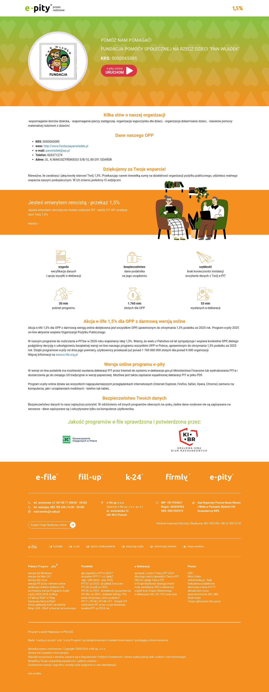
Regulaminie (88, 657)
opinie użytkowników (102, 546)
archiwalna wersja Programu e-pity (48, 590)
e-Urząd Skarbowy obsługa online (154, 583)
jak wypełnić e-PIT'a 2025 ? (97, 573)
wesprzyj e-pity (135, 546)
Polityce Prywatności (110, 657)
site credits (34, 673)
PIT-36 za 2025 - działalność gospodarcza (106, 590)
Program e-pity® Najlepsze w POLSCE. (51, 631)
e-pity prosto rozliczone (44, 8)
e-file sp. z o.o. (97, 649)
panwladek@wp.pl (58, 150)
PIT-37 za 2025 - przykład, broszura (102, 583)
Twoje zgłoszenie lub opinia (204, 601)
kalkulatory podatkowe (201, 583)
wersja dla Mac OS (39, 576)
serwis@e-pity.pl (50, 511)
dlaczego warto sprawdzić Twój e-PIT (156, 576)
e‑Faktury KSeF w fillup (41, 597)
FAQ (190, 573)
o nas (76, 546)
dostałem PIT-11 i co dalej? (97, 576)
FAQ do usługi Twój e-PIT (149, 580)
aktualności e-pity (198, 590)
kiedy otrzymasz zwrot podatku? (100, 597)
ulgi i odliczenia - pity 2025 (97, 580)
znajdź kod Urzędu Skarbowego (153, 590)
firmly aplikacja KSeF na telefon (46, 604)
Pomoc (192, 566)
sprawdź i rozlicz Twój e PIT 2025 (154, 573)
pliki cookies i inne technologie (167, 657)
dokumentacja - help (200, 580)
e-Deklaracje (142, 566)
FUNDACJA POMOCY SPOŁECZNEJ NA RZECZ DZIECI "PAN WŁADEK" (170, 49)
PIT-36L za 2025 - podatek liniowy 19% (104, 594)
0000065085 (119, 58)
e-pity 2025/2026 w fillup (43, 594)
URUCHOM (115, 71)
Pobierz (43, 565)
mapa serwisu (195, 546)
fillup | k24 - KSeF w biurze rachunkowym (52, 608)
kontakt (58, 546)
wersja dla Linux (37, 580)
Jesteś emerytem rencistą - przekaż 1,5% (74, 203)
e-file (32, 546)
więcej (32, 223)
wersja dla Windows (40, 573)
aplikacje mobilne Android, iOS (46, 587)
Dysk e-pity (194, 597)
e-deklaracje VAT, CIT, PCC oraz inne (155, 594)
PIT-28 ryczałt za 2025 (94, 587)
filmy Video (194, 576)
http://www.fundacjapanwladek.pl (66, 146)
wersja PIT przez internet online (46, 583)
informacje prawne (165, 546)
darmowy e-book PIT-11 (202, 587)
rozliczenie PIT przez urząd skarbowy (103, 604)
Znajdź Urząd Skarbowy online (48, 525)
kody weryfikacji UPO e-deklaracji (154, 587)
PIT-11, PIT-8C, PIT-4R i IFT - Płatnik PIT (104, 601)
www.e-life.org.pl (67, 354)
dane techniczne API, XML (203, 594)
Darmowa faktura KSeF (41, 601)
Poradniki (87, 566)
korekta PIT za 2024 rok (95, 608)
